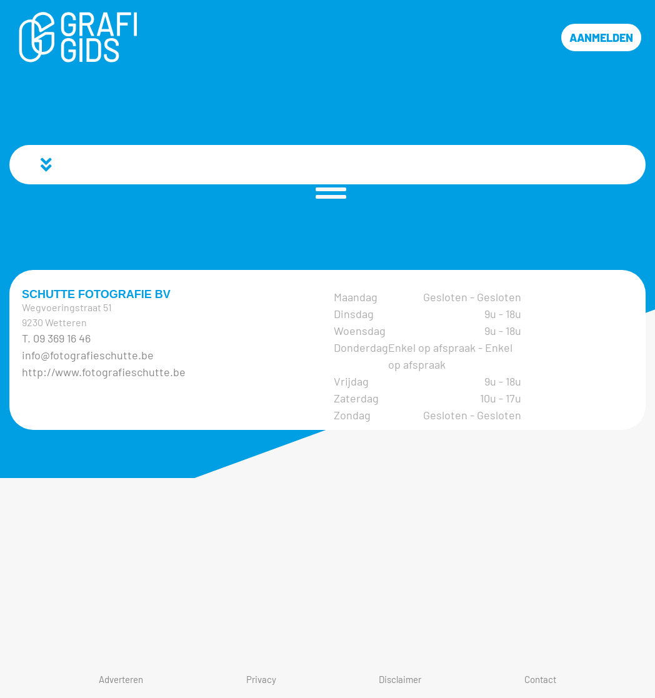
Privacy (261, 679)
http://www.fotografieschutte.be (104, 372)
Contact (540, 679)
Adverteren (121, 679)
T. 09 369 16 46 (56, 338)
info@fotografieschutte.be (88, 355)
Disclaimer (400, 679)
